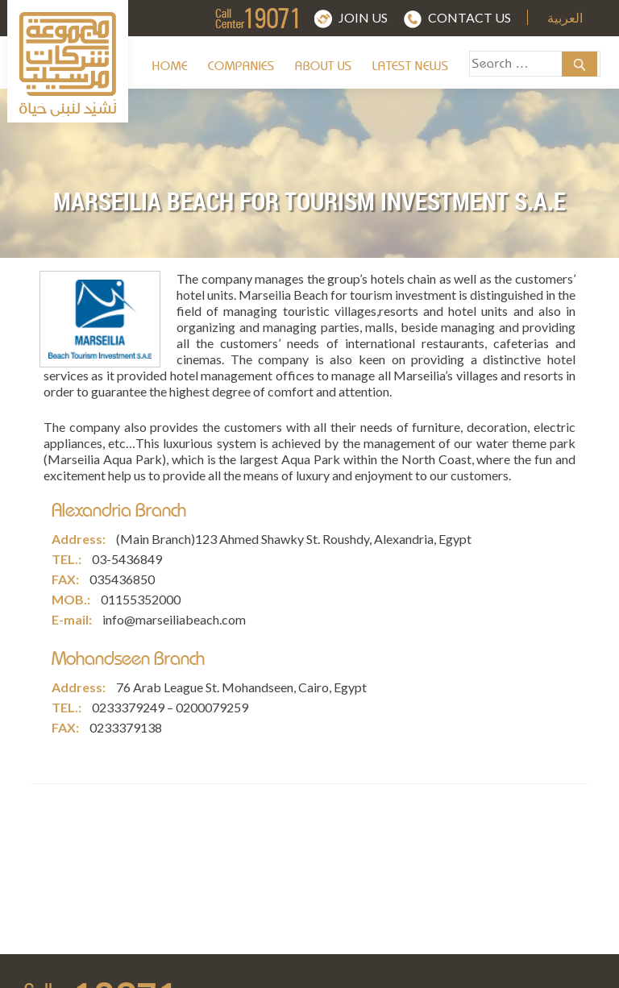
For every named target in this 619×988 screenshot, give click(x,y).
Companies (241, 66)
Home (170, 66)
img (285, 17)
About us (323, 66)
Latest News (410, 66)
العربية (565, 18)
